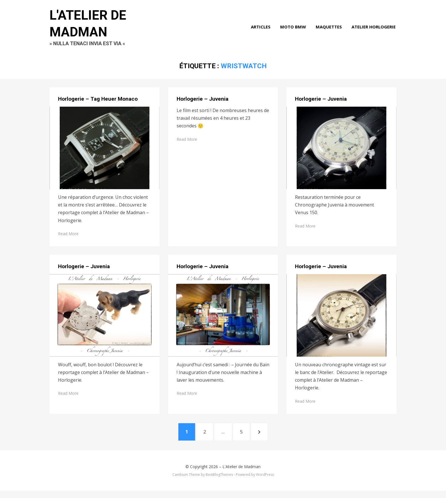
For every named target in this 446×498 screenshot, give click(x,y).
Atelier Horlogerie (374, 29)
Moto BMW (294, 29)
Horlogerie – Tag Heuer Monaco (98, 105)
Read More (68, 239)
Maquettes (330, 29)
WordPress (265, 482)
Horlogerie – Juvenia (202, 105)
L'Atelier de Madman (241, 474)
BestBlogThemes (219, 482)
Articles (261, 29)
